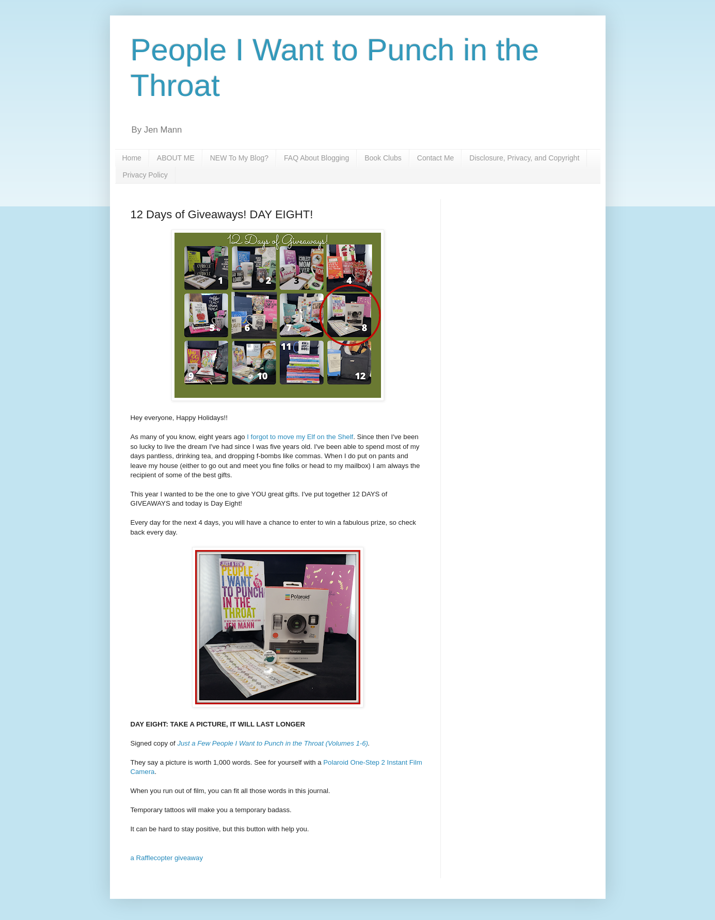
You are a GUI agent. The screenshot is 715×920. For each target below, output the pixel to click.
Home (131, 158)
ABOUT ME (176, 158)
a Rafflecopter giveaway (167, 858)
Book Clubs (383, 158)
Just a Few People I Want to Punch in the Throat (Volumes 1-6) (272, 743)
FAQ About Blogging (316, 158)
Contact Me (435, 158)
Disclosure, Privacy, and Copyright (524, 158)
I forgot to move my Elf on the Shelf (300, 437)
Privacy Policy (145, 175)
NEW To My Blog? (239, 158)
